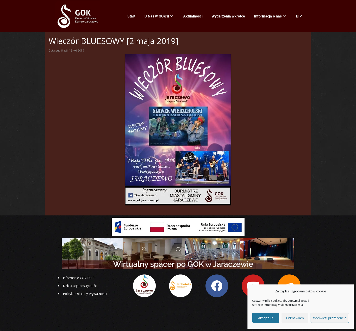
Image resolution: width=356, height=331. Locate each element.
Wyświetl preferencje (329, 318)
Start (131, 16)
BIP (299, 16)
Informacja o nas (270, 16)
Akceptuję (265, 318)
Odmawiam (295, 318)
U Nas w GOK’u (158, 16)
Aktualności (193, 16)
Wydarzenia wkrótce (228, 16)
